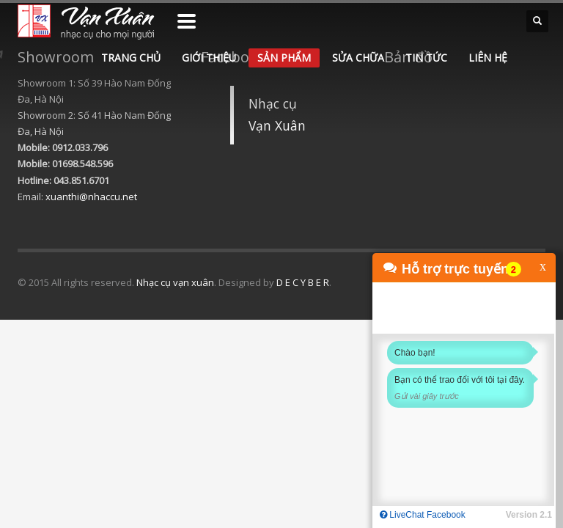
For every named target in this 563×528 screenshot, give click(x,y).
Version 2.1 (529, 515)
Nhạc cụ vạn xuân (175, 282)
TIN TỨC (426, 58)
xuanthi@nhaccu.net (91, 196)
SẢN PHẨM (284, 58)
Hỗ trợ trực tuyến (455, 269)
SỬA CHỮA (358, 58)
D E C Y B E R (302, 282)
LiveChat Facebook (423, 515)
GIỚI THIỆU (209, 58)
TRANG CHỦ (131, 58)
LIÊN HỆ (487, 58)
